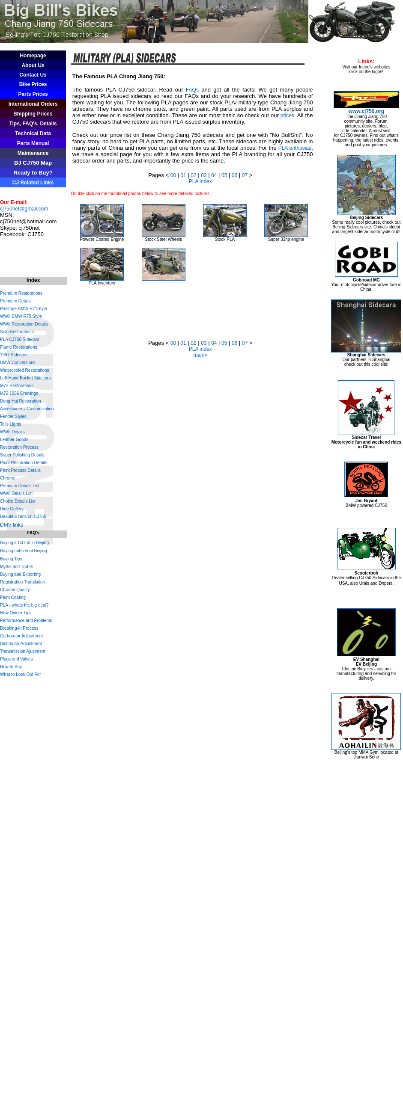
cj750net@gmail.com (24, 209)
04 (214, 175)
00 (174, 175)
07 (245, 175)
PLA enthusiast (295, 148)
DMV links (11, 525)
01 (182, 175)
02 (193, 175)
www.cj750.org (367, 111)
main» (200, 355)
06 (235, 175)
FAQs (192, 90)
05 (224, 175)
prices (287, 115)
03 (203, 175)
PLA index (200, 181)
